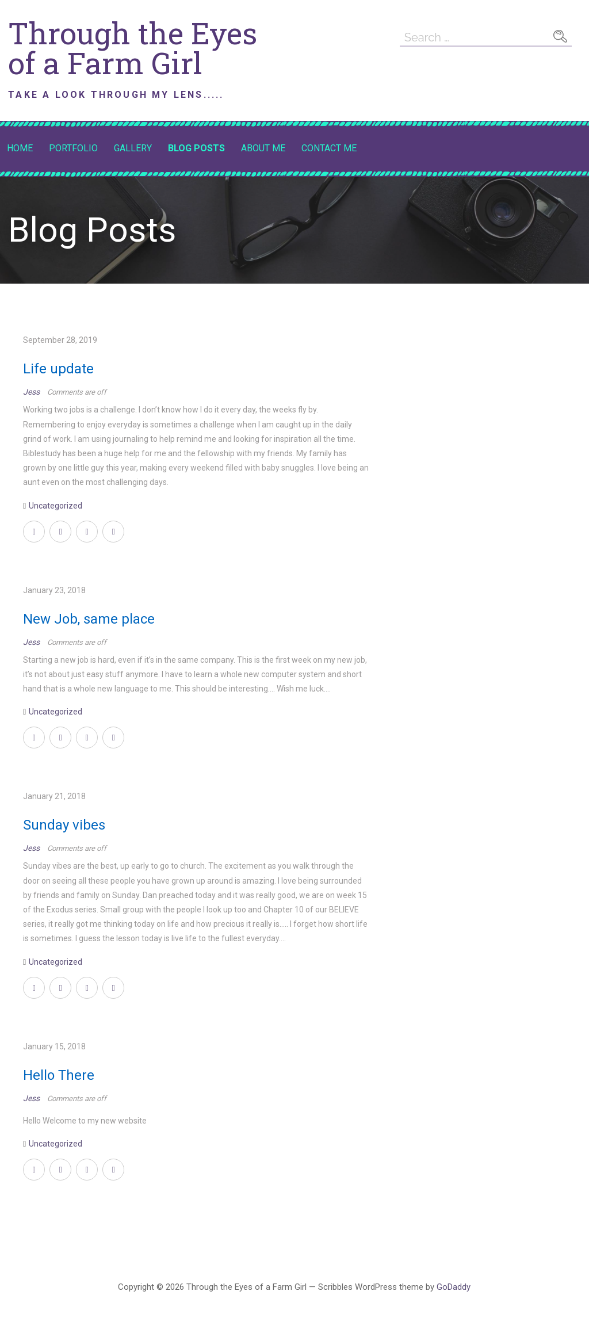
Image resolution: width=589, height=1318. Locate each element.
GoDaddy (454, 1287)
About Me (263, 148)
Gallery (133, 148)
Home (20, 148)
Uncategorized (55, 505)
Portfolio (73, 148)
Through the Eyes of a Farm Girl (132, 47)
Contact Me (329, 148)
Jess (32, 391)
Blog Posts (196, 148)
